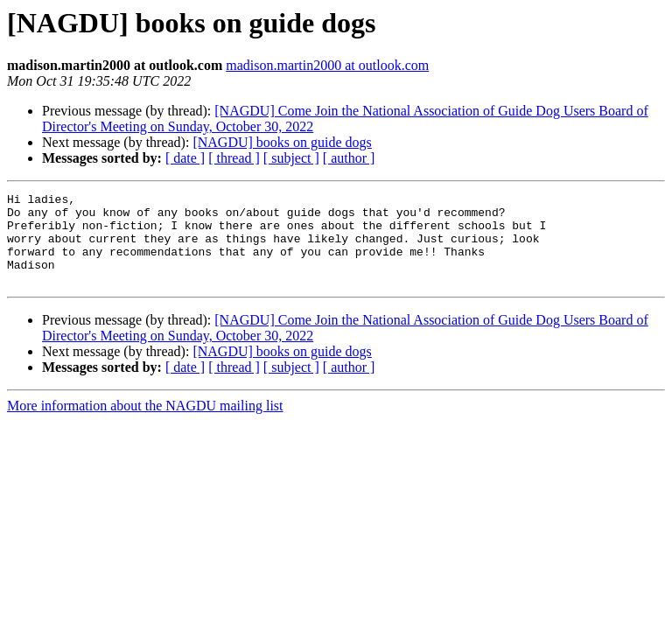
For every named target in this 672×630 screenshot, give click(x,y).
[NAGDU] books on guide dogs (281, 142)
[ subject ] (291, 157)
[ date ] (185, 157)
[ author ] (349, 157)
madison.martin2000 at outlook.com (327, 65)
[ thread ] (234, 157)
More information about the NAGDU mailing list (145, 423)
